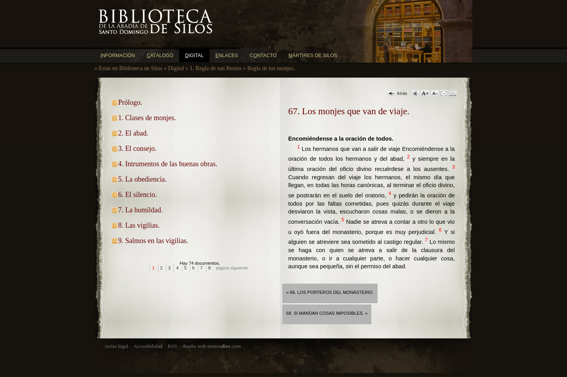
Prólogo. (130, 102)
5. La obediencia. (142, 179)
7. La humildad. (140, 210)
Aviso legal (116, 346)
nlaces (226, 55)
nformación (117, 55)
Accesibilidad (148, 346)
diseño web (194, 346)
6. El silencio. (137, 195)
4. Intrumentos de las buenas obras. (167, 164)
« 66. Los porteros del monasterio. (330, 292)
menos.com (224, 346)
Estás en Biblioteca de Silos (131, 68)
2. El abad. (133, 133)
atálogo (160, 55)
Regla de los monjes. (271, 68)
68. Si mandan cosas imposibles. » (326, 313)
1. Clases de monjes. (147, 118)
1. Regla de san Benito (215, 68)
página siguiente (232, 268)
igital (194, 55)
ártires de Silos (313, 55)
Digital (176, 68)
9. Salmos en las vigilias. (153, 241)
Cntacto (263, 55)
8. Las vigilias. (138, 225)
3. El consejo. (137, 148)
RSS (172, 346)
